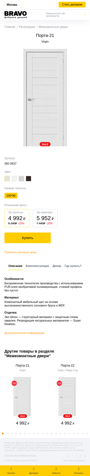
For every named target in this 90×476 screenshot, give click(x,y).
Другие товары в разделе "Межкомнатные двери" (29, 353)
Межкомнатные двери (53, 26)
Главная (9, 26)
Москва (12, 4)
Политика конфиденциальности (20, 455)
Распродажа (27, 26)
